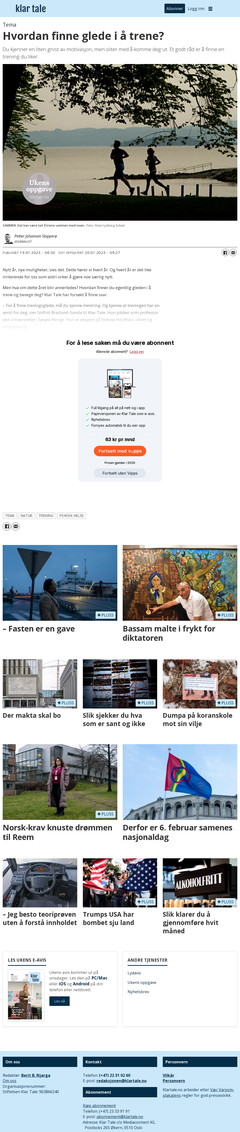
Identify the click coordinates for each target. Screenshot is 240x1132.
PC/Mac (99, 955)
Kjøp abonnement (99, 1083)
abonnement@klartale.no (120, 1094)
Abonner (174, 8)
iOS (62, 961)
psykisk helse (72, 493)
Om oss (9, 1058)
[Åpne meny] (210, 8)
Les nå (59, 978)
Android (81, 961)
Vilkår (168, 1053)
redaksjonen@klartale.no (122, 1058)
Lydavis (134, 950)
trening (46, 493)
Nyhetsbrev (138, 969)
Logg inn (196, 8)
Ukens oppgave (142, 960)
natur (27, 493)
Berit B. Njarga (35, 1053)
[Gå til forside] (31, 8)
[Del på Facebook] (225, 252)
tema (10, 493)
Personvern (174, 1058)
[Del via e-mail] (233, 252)
